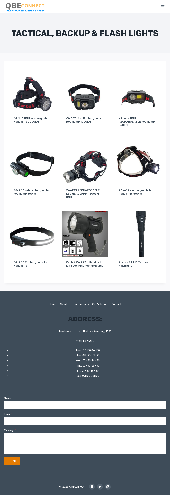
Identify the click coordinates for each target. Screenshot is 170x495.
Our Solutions (100, 304)
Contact (116, 304)
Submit (12, 461)
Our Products (81, 304)
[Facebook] (92, 487)
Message (10, 430)
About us (65, 304)
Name (7, 398)
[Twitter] (100, 487)
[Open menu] (162, 7)
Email (8, 414)
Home (52, 304)
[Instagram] (108, 487)
